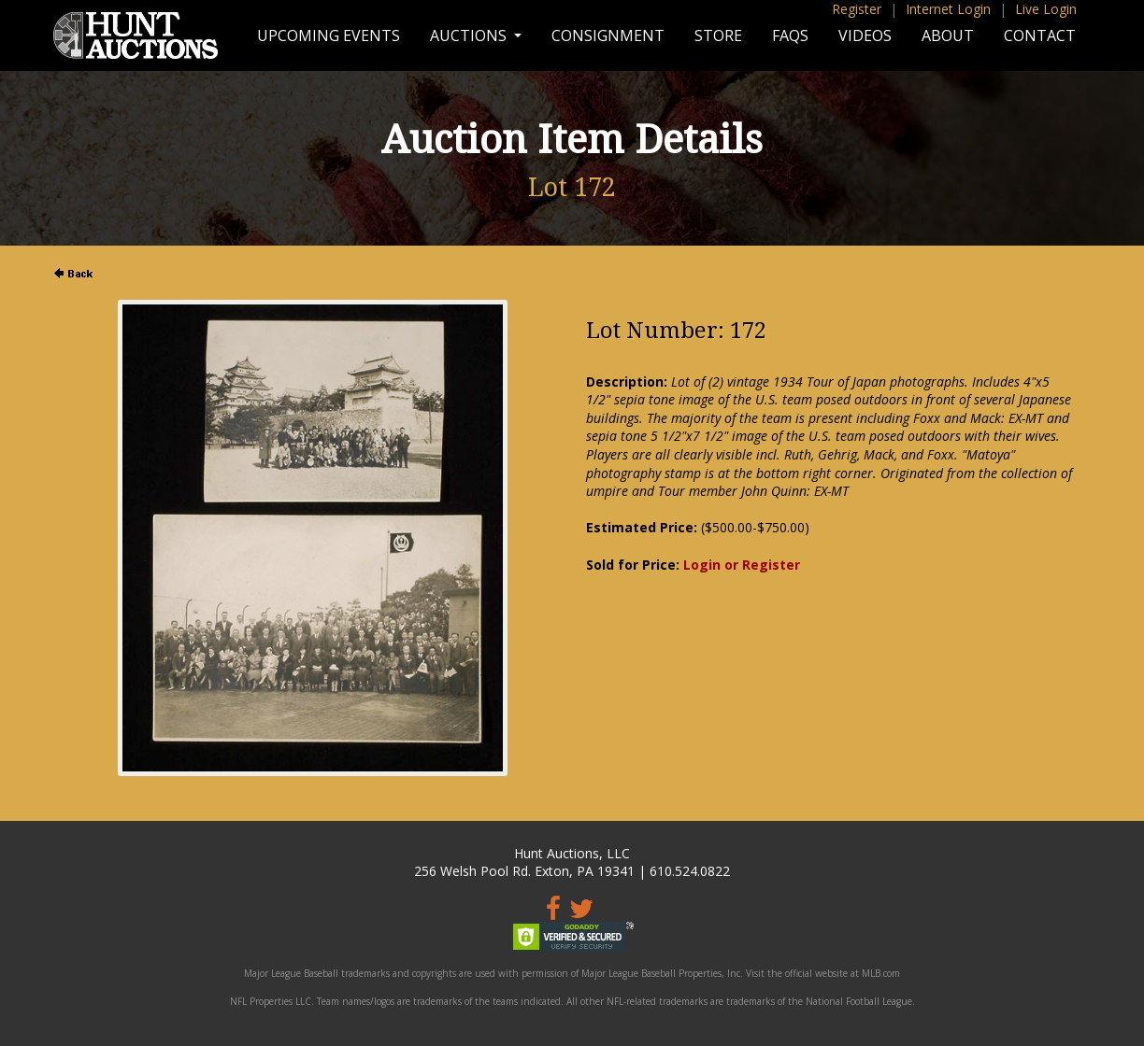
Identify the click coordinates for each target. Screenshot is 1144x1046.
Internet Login (948, 9)
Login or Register (741, 564)
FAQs (790, 35)
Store (718, 35)
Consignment (608, 35)
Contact (1040, 35)
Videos (865, 35)
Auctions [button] (470, 35)
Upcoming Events (328, 35)
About (948, 35)
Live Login (1046, 9)
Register (856, 9)
